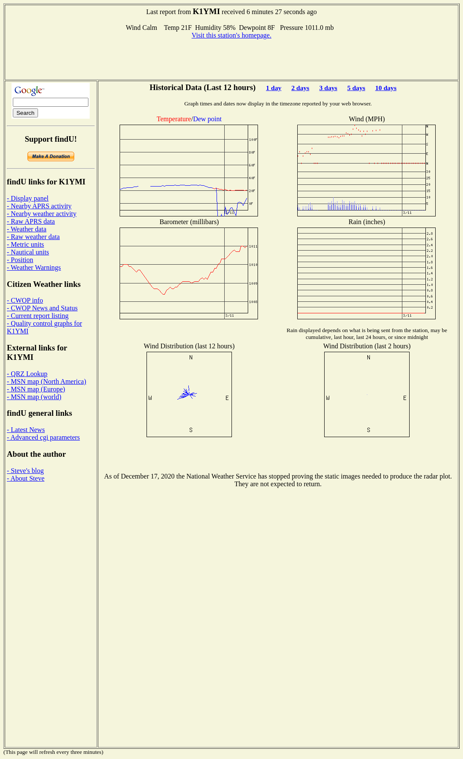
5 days (356, 87)
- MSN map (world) (34, 396)
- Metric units (25, 244)
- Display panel (28, 198)
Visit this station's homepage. (232, 35)
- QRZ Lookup (27, 373)
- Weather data (27, 229)
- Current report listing (37, 315)
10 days (385, 87)
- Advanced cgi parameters (43, 437)
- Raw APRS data (31, 221)
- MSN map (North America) (46, 381)
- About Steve (25, 478)
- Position (20, 259)
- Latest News (26, 429)
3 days (328, 87)
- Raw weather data (33, 236)
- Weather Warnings (34, 267)
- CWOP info (25, 300)
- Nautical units (28, 252)
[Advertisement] (231, 58)
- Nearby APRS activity (39, 206)
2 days (300, 87)
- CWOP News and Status (42, 308)
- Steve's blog (25, 470)
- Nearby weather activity (41, 213)
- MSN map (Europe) (36, 389)
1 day (273, 87)
